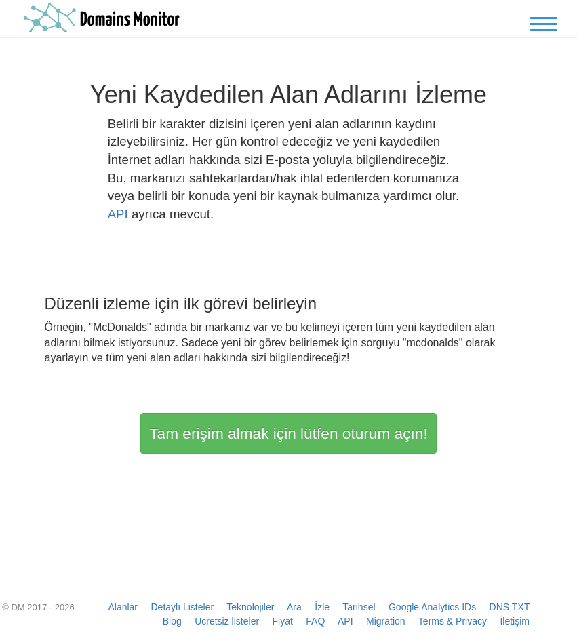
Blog (172, 621)
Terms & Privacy (452, 621)
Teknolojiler (250, 606)
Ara (294, 606)
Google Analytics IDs (432, 606)
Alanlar (123, 606)
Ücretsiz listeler (227, 621)
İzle (322, 606)
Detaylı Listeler (182, 606)
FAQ (315, 621)
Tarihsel (358, 606)
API (118, 214)
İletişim (515, 621)
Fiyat (283, 621)
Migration (385, 621)
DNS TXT (510, 606)
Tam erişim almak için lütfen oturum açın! (288, 433)
